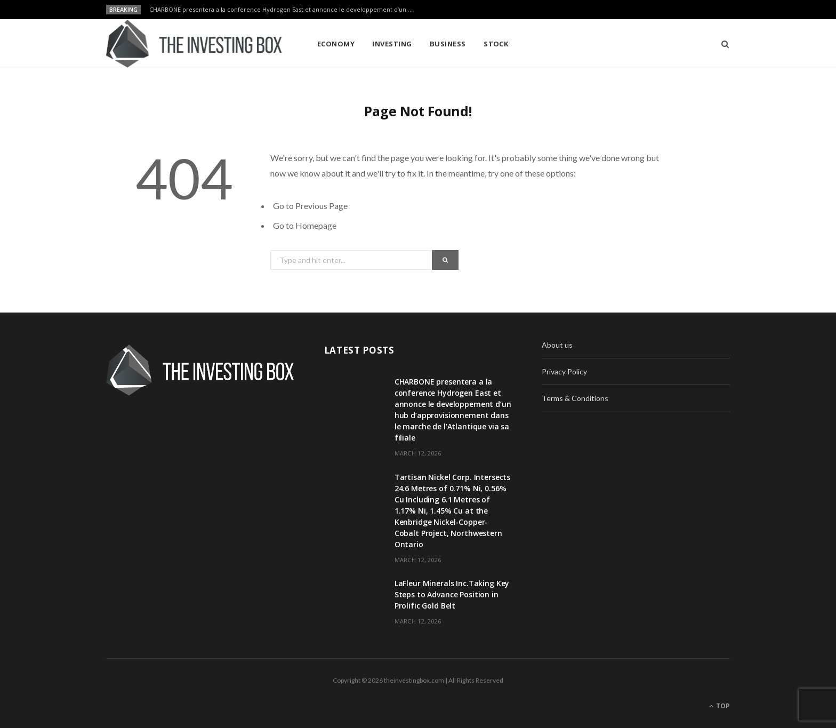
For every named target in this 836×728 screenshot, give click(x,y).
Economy (336, 44)
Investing (392, 44)
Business (448, 44)
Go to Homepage (304, 225)
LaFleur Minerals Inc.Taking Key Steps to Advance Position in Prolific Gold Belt (452, 594)
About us (557, 344)
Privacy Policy (564, 371)
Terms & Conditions (575, 398)
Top (719, 705)
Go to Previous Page (310, 206)
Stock (496, 44)
